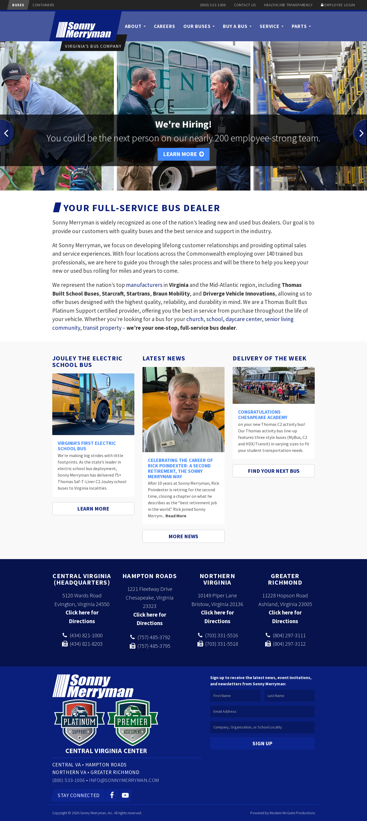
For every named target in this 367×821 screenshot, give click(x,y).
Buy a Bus (237, 26)
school (214, 319)
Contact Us (245, 4)
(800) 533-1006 (213, 4)
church (195, 319)
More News (183, 536)
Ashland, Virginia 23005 (285, 604)
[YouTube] (125, 795)
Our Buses (199, 26)
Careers (164, 26)
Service (272, 26)
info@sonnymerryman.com (124, 780)
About (135, 26)
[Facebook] (112, 795)
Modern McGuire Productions (292, 812)
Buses (18, 4)
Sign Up (262, 743)
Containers (43, 4)
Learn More (183, 154)
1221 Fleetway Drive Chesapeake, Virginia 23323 (150, 597)
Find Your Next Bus (274, 470)
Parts (301, 26)
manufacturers (144, 285)
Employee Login (339, 4)
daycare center (244, 319)
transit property (102, 327)
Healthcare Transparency (288, 4)
